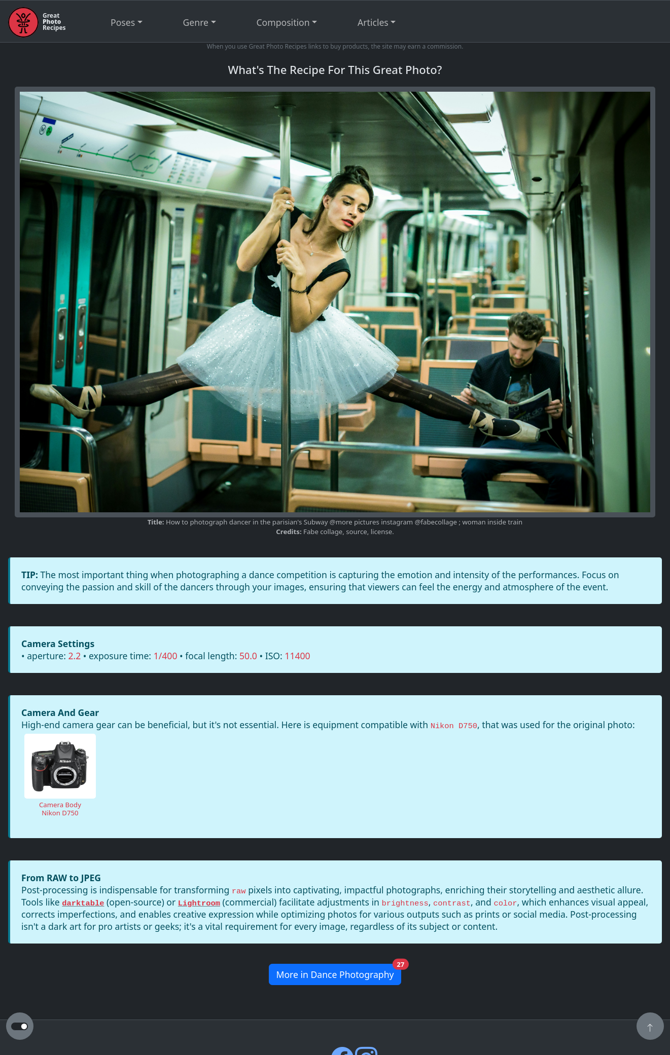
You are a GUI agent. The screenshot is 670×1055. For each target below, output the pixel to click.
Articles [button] (373, 22)
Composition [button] (283, 22)
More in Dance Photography (338, 972)
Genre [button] (195, 22)
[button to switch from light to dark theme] (19, 1026)
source (356, 531)
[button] (650, 1027)
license (381, 531)
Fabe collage (322, 531)
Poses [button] (123, 22)
